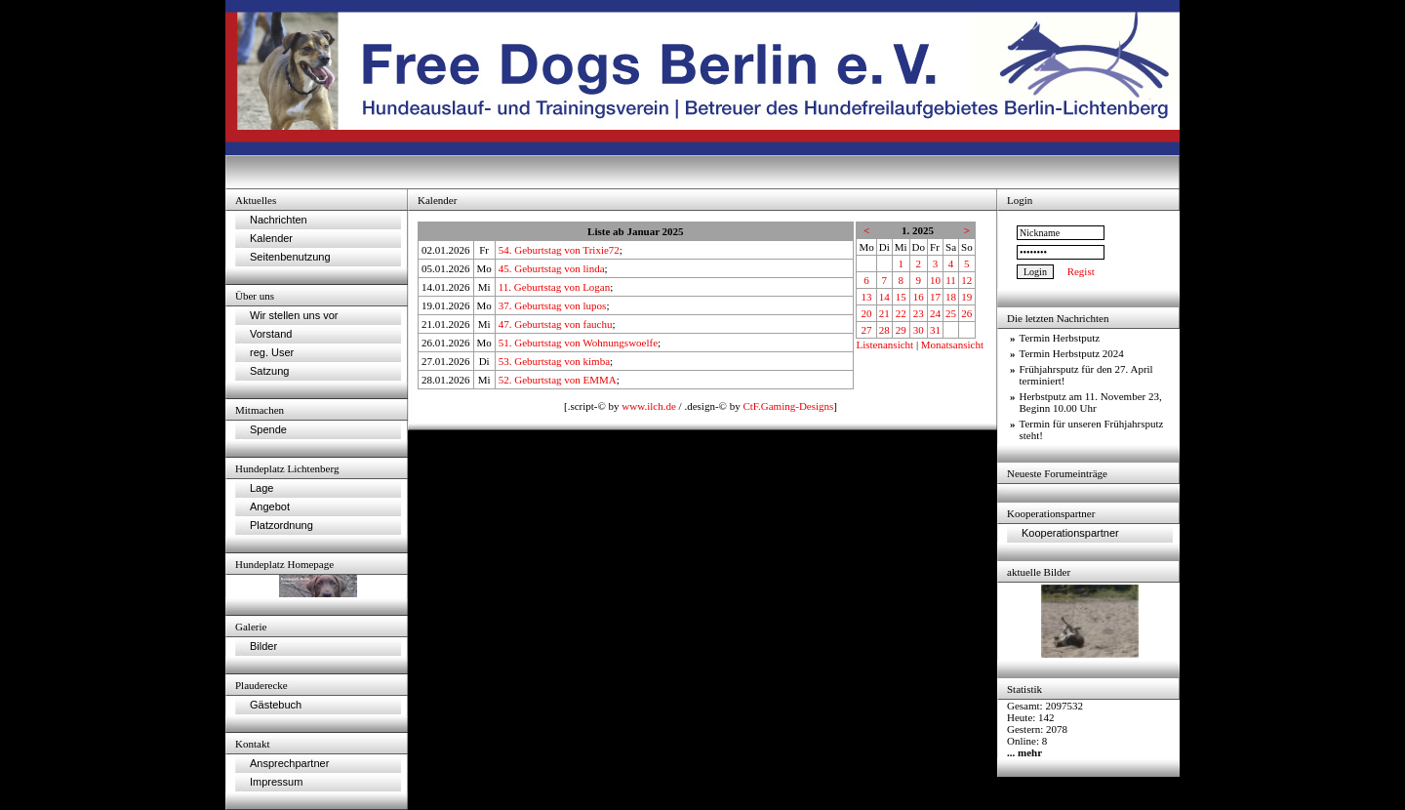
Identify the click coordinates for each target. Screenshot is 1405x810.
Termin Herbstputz (1060, 338)
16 (918, 297)
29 (901, 330)
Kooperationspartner (1070, 533)
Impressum (276, 782)
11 (950, 280)
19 (966, 297)
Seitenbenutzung (290, 257)
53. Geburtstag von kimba (554, 361)
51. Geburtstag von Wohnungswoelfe (578, 342)
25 (950, 313)
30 (918, 330)
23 (918, 313)
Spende (268, 429)
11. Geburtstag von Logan (554, 287)
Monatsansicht (952, 344)
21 (884, 313)
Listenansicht (884, 344)
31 (935, 330)
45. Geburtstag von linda (552, 268)
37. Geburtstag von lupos (553, 305)
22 (901, 313)
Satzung (269, 371)
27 (867, 330)
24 (935, 313)
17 (935, 297)
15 (901, 297)
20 (867, 313)
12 (966, 280)
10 (935, 280)
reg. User (272, 352)
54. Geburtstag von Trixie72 (559, 250)
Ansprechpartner (289, 763)
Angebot (270, 506)
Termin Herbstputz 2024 (1072, 353)
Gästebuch (275, 704)
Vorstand (271, 334)
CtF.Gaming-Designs (788, 406)
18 (950, 297)
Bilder (263, 646)
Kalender (271, 238)
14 (884, 297)
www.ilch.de (649, 406)
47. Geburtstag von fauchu (556, 324)
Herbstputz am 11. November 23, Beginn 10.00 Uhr (1091, 402)
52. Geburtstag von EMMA (558, 379)
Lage (261, 488)
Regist (1081, 271)
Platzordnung (281, 525)
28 (884, 330)
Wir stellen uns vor (294, 315)
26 (966, 313)
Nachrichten (278, 219)
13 (867, 297)
